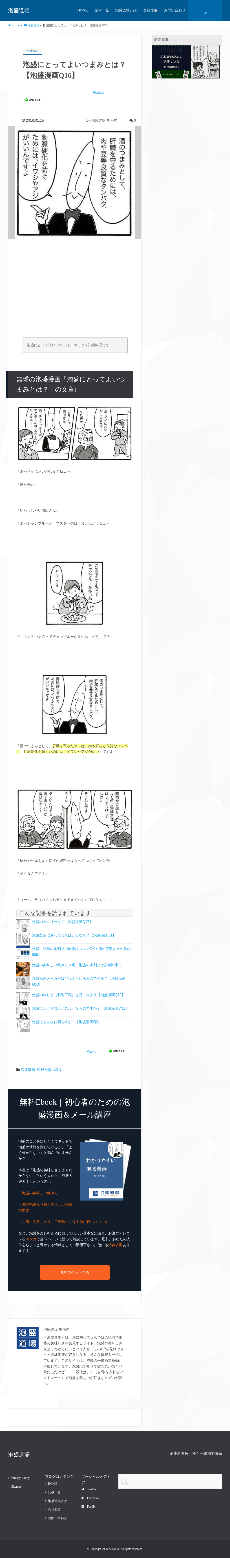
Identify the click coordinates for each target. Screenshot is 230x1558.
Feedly (88, 1506)
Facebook (90, 1498)
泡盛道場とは (126, 10)
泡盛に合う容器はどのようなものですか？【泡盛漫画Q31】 (80, 1008)
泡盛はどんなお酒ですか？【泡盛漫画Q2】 (67, 1022)
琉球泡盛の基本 (49, 1070)
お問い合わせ (175, 10)
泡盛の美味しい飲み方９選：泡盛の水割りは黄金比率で (77, 965)
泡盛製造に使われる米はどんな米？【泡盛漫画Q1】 (74, 935)
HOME (82, 10)
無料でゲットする (74, 1272)
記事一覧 (102, 10)
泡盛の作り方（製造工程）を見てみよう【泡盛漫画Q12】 (78, 995)
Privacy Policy (20, 1478)
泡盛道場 (19, 10)
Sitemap (16, 1486)
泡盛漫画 (28, 1070)
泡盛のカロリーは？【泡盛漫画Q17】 (62, 922)
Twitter (89, 1489)
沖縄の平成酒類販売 (102, 1360)
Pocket (98, 92)
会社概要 (150, 10)
